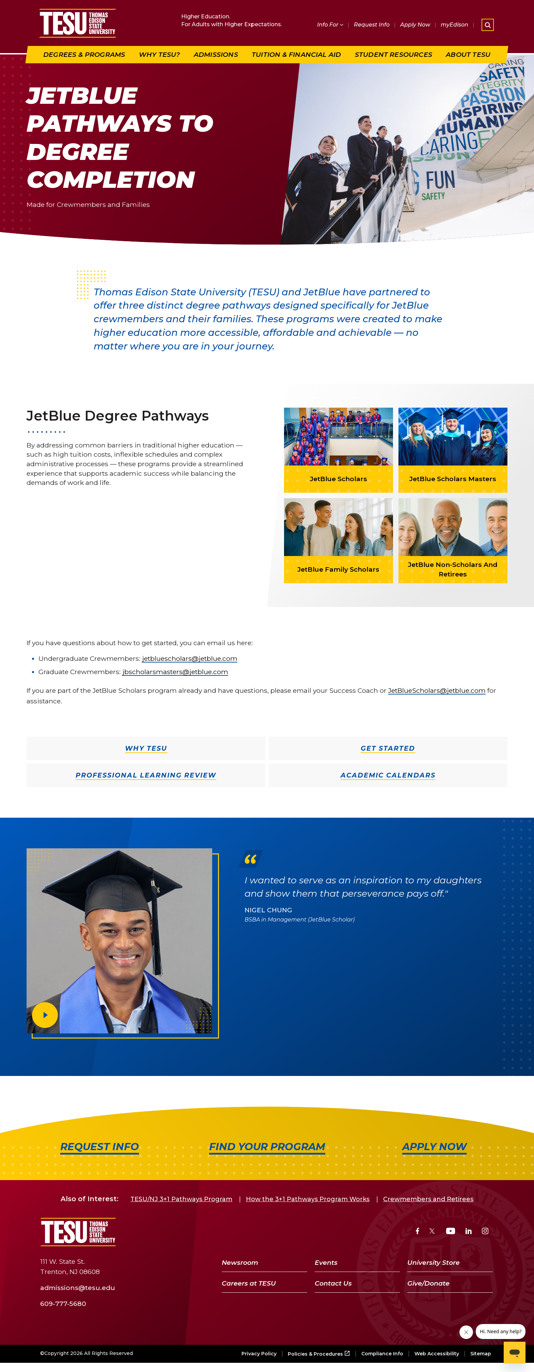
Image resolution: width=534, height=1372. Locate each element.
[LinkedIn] (469, 1232)
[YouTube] (450, 1232)
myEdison (454, 24)
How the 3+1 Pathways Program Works (308, 1199)
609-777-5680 (63, 1304)
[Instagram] (485, 1232)
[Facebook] (417, 1232)
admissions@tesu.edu (77, 1288)
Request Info (372, 24)
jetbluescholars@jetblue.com (189, 658)
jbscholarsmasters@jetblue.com (175, 672)
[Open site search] (488, 25)
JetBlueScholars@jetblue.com (437, 690)
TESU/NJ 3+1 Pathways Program (181, 1199)
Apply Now (415, 24)
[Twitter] (432, 1232)
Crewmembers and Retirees (428, 1199)
